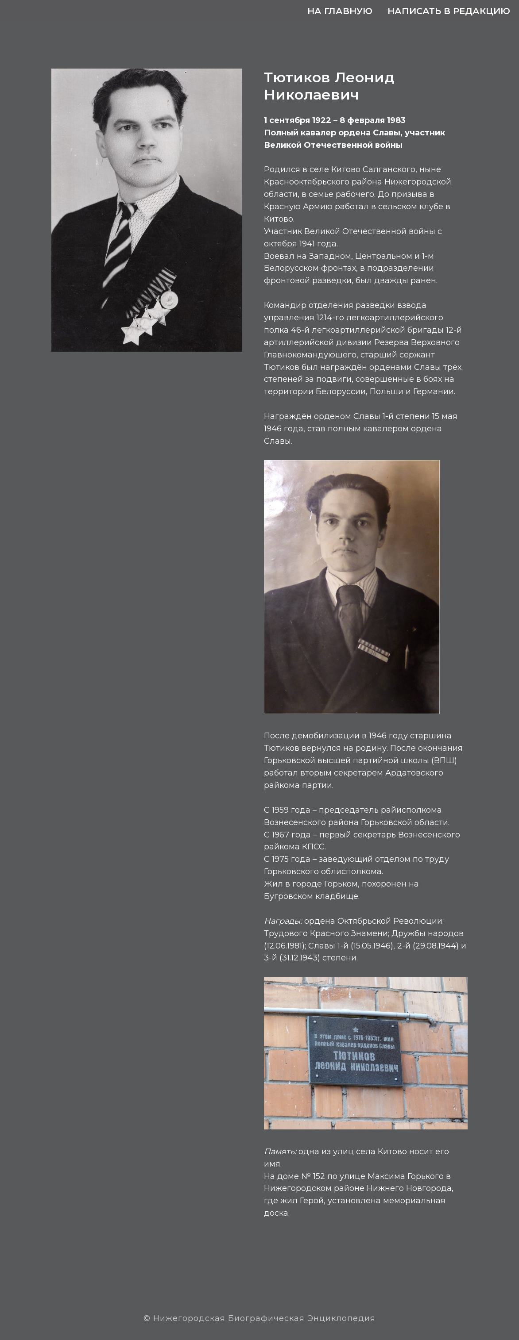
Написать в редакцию (448, 11)
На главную (339, 11)
